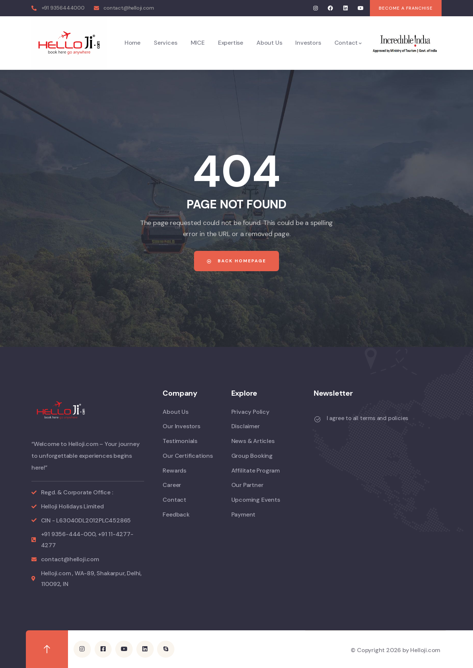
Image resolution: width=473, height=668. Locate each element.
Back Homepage (236, 261)
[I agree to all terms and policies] (317, 419)
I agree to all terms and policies (367, 418)
